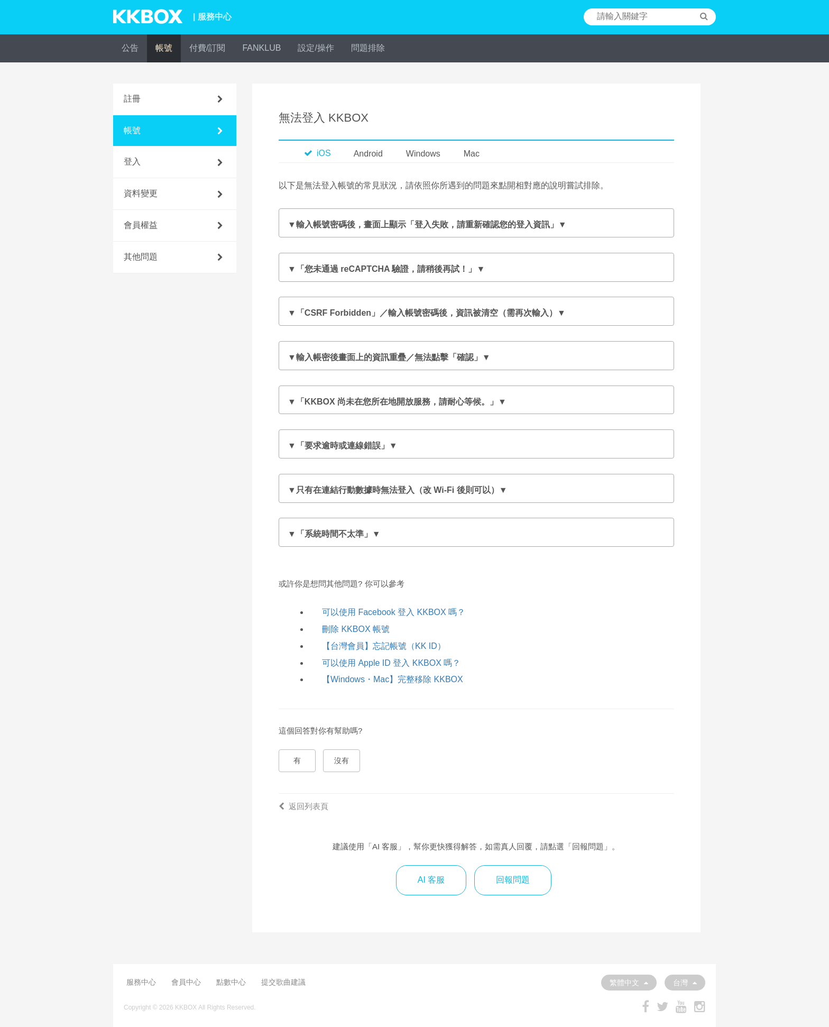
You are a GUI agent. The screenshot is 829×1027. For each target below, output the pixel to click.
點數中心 (231, 982)
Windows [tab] (423, 153)
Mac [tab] (472, 153)
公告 (130, 47)
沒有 (341, 760)
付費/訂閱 (207, 47)
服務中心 (141, 982)
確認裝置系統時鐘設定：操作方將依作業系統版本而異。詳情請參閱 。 (476, 534)
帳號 (163, 47)
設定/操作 (316, 47)
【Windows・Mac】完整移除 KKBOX (392, 679)
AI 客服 (431, 879)
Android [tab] (368, 153)
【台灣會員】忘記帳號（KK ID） (384, 645)
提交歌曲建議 (283, 982)
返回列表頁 (303, 806)
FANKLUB (261, 47)
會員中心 (186, 982)
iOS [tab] (317, 153)
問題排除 (368, 47)
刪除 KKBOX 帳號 (356, 629)
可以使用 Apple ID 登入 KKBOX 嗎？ (391, 662)
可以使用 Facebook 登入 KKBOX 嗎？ (393, 612)
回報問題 (513, 879)
